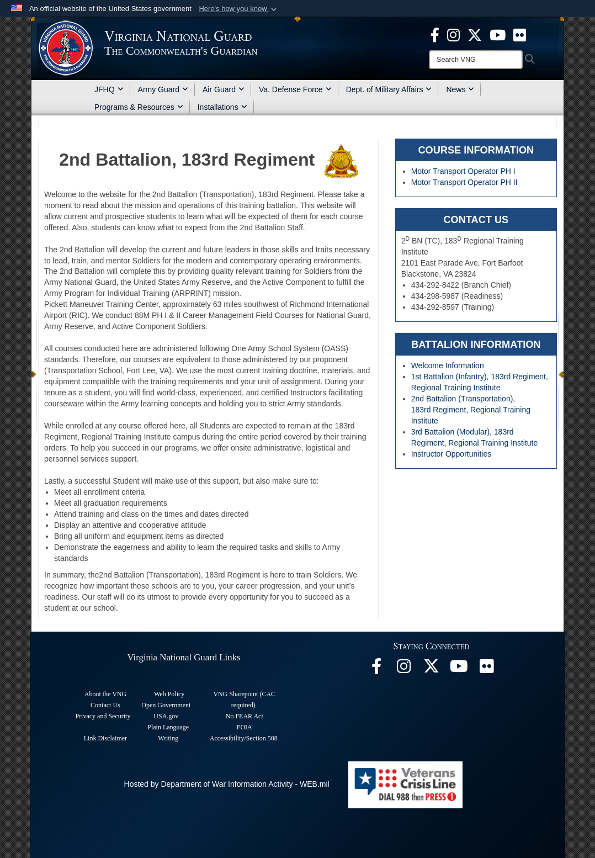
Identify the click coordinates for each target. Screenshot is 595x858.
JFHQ (109, 89)
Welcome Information (447, 365)
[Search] (476, 59)
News (460, 89)
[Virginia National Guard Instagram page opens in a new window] (453, 34)
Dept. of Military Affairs (389, 89)
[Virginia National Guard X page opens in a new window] (475, 34)
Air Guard (224, 89)
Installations (222, 107)
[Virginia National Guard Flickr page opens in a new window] (519, 34)
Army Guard (163, 89)
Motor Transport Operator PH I (463, 171)
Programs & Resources (138, 107)
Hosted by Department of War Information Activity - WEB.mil (227, 784)
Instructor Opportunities (451, 453)
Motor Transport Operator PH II (464, 182)
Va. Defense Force (295, 89)
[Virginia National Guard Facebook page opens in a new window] (435, 34)
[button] (239, 8)
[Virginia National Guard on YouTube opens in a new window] (498, 34)
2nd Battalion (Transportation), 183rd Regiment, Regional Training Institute (470, 409)
